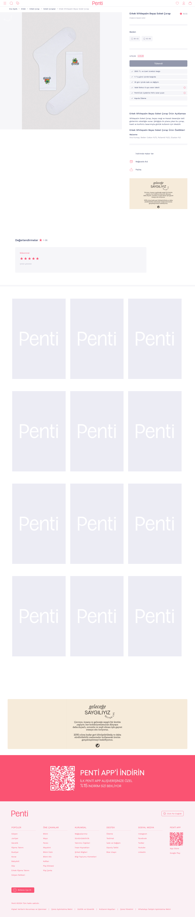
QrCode (176, 839)
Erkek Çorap (34, 9)
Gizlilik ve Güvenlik (85, 909)
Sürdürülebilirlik (82, 838)
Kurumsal (80, 827)
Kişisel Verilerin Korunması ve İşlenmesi (28, 909)
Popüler (16, 827)
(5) (185, 13)
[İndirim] (18, 3)
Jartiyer (14, 838)
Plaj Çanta (47, 870)
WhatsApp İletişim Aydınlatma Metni (154, 909)
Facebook (142, 838)
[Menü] (5, 3)
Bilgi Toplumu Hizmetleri (85, 857)
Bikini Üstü (48, 852)
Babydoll (15, 861)
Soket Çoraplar (49, 9)
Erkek (23, 9)
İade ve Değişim (113, 843)
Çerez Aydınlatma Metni (61, 909)
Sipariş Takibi (112, 847)
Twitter (141, 843)
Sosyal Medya (146, 827)
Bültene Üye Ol (24, 890)
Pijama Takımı (17, 847)
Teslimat (110, 838)
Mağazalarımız (81, 834)
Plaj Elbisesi (48, 866)
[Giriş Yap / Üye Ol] (184, 3)
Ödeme (109, 834)
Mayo (45, 838)
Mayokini (47, 847)
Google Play (175, 853)
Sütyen (14, 834)
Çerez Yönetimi (126, 909)
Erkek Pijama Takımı (20, 870)
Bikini (45, 834)
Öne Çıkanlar (51, 827)
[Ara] (11, 3)
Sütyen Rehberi (18, 875)
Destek (110, 827)
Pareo (45, 843)
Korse (13, 857)
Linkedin (142, 852)
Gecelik (14, 843)
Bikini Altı (47, 857)
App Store (174, 848)
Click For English (174, 814)
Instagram (142, 834)
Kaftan (46, 861)
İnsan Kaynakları (82, 847)
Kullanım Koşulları (107, 909)
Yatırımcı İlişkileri (82, 843)
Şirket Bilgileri (81, 852)
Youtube (141, 847)
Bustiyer (15, 852)
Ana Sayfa (13, 9)
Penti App (175, 827)
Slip (13, 866)
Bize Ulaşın (111, 852)
